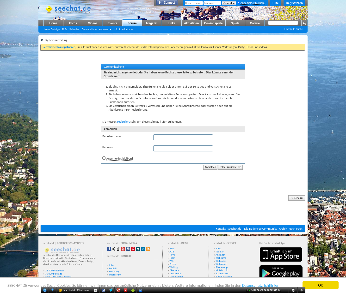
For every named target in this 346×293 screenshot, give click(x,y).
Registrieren (294, 3)
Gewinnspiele (213, 23)
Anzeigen (220, 254)
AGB (171, 251)
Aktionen (104, 29)
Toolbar (219, 251)
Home (53, 23)
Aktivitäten (191, 23)
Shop (218, 248)
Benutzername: (112, 136)
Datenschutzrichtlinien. (261, 285)
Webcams (221, 257)
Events (112, 23)
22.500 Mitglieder (54, 270)
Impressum (115, 274)
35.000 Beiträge (53, 273)
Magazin (151, 23)
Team (172, 257)
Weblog (173, 267)
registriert (123, 121)
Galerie (255, 23)
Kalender (74, 29)
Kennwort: (109, 147)
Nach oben (296, 228)
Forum (132, 23)
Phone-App (222, 267)
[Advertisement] (173, 210)
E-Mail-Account (224, 276)
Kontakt (221, 228)
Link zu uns (175, 273)
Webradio (221, 261)
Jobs (111, 265)
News (172, 254)
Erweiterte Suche (293, 29)
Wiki (171, 261)
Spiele (235, 23)
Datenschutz (176, 276)
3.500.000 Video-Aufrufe (58, 276)
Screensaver (222, 273)
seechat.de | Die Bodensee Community (252, 228)
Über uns (174, 270)
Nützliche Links (122, 29)
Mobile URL (222, 270)
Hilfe (275, 3)
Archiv (283, 228)
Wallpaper (221, 264)
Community (88, 29)
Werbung (114, 271)
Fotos (73, 23)
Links (171, 23)
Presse (172, 264)
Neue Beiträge (52, 29)
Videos (92, 23)
